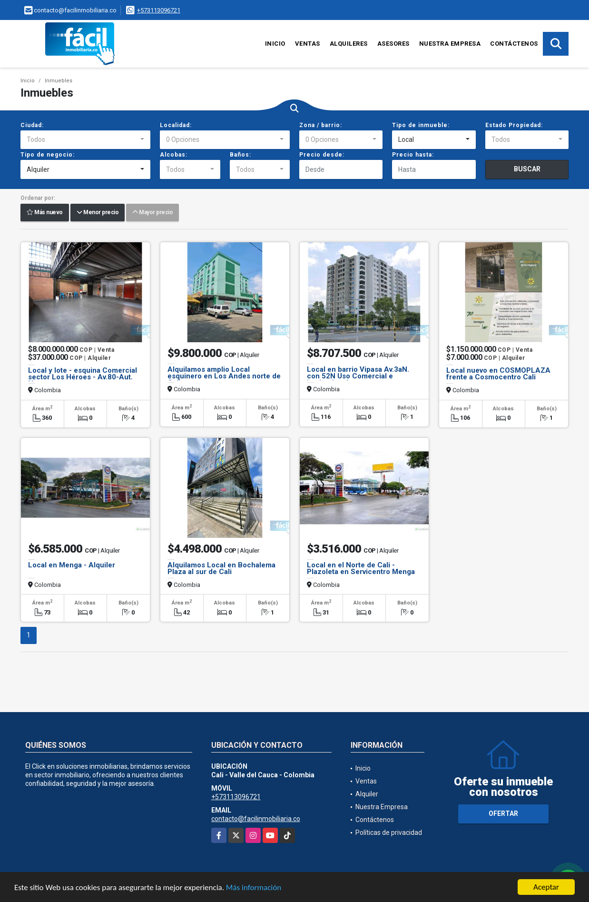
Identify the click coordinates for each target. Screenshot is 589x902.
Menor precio (97, 212)
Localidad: (176, 125)
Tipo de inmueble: (421, 125)
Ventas (307, 43)
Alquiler (366, 794)
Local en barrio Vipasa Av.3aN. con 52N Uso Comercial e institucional (358, 376)
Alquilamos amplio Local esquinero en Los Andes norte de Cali (224, 376)
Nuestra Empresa (450, 43)
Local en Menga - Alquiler (71, 565)
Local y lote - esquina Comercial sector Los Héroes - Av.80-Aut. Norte (82, 377)
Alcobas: (173, 154)
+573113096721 (158, 10)
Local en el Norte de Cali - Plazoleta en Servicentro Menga (361, 568)
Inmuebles (58, 81)
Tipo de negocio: (47, 154)
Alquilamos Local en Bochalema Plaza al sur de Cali (221, 568)
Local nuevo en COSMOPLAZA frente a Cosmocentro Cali (498, 373)
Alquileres (349, 43)
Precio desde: (321, 154)
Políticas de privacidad (388, 832)
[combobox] (85, 139)
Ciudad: (32, 125)
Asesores (393, 43)
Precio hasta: (413, 154)
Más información (253, 888)
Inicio (275, 43)
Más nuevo (45, 212)
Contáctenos (514, 43)
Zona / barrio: (320, 125)
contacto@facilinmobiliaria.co (255, 819)
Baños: (240, 154)
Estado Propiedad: (514, 125)
